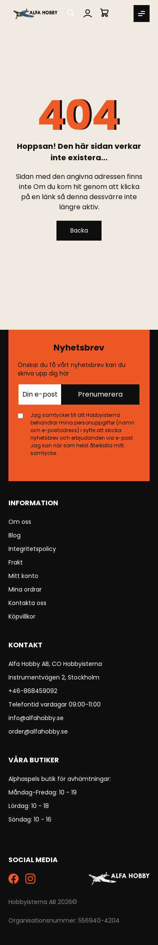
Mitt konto (23, 576)
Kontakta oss (27, 603)
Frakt (15, 562)
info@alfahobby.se (36, 718)
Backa (79, 230)
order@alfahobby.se (38, 731)
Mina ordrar (25, 589)
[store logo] (36, 13)
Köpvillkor (21, 616)
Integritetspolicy (32, 549)
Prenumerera (100, 394)
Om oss (19, 522)
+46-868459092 (32, 691)
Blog (14, 535)
